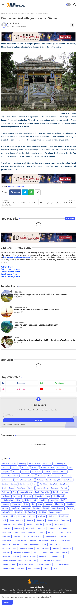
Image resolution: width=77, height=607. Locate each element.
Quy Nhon (63, 528)
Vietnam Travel (7, 267)
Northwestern (53, 520)
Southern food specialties (33, 536)
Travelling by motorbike (22, 552)
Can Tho (16, 472)
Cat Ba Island (36, 472)
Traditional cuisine (26, 548)
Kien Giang (70, 504)
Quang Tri (41, 528)
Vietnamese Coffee (8, 565)
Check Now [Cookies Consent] (45, 597)
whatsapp (59, 383)
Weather (37, 569)
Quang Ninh (30, 528)
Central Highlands (59, 472)
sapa (23, 532)
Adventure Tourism (9, 464)
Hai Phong (16, 496)
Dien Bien (43, 484)
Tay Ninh (32, 540)
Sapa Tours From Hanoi (10, 271)
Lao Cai (46, 508)
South (68, 532)
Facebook (17, 192)
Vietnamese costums (26, 565)
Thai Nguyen (66, 540)
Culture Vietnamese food (24, 480)
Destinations (24, 484)
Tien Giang (17, 544)
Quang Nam (6, 528)
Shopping (31, 532)
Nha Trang (41, 516)
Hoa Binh (43, 500)
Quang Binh (59, 524)
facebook (21, 383)
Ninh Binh (52, 516)
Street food (63, 536)
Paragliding (65, 520)
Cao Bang (25, 472)
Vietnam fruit (44, 556)
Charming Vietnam (27, 476)
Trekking (37, 552)
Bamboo (34, 468)
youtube (59, 389)
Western (46, 569)
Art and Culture (34, 464)
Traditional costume (9, 548)
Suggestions (6, 540)
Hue (33, 504)
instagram (21, 389)
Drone (11, 488)
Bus (70, 468)
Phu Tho (39, 524)
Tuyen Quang (48, 552)
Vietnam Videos (30, 560)
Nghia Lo (31, 516)
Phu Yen (48, 524)
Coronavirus (66, 476)
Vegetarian (6, 556)
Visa (29, 569)
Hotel (26, 504)
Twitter (25, 192)
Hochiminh (54, 500)
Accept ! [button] (7, 602)
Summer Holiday (20, 540)
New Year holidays (8, 516)
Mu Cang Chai (30, 512)
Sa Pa (16, 532)
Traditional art (54, 544)
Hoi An (63, 500)
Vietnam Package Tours (10, 276)
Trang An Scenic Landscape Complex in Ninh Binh (36, 325)
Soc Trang (51, 532)
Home (3, 13)
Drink (4, 488)
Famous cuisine (42, 488)
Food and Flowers (25, 492)
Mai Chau (70, 508)
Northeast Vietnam (16, 520)
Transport (56, 548)
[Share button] (38, 192)
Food (14, 492)
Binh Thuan (61, 468)
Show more (70, 219)
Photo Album (18, 524)
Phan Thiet (6, 524)
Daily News (68, 480)
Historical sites (7, 500)
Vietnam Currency (29, 556)
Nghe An (21, 516)
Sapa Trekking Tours (9, 274)
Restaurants (6, 532)
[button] (68, 4)
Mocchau (18, 512)
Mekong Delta (7, 512)
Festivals (64, 488)
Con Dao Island (53, 476)
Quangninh (52, 528)
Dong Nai (53, 484)
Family (30, 488)
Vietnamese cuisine (44, 565)
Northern (30, 520)
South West (6, 536)
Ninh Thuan (63, 516)
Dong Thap (64, 484)
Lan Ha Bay (26, 508)
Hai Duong (6, 496)
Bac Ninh (25, 468)
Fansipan (54, 488)
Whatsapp (31, 192)
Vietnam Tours (57, 556)
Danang (14, 484)
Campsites (5, 472)
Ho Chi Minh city (31, 500)
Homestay (5, 504)
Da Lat (48, 480)
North (4, 520)
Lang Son (36, 508)
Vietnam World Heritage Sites (50, 560)
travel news (6, 552)
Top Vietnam (34, 544)
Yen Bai (55, 569)
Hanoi (48, 496)
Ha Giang (64, 492)
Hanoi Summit (58, 496)
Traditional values (42, 548)
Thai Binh (54, 540)
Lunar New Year (57, 508)
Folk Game (6, 492)
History (18, 500)
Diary (34, 484)
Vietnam (16, 556)
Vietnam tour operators (10, 269)
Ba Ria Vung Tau (60, 464)
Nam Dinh (42, 512)
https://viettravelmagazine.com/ (17, 257)
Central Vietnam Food (10, 476)
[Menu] (3, 4)
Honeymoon (16, 504)
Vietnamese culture (62, 565)
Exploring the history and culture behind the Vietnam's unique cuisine (45, 340)
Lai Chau (5, 508)
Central (11, 186)
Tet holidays (43, 540)
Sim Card (41, 532)
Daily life (57, 480)
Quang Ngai (18, 528)
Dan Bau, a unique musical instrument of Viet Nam (36, 309)
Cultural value (7, 480)
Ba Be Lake (47, 464)
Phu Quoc (29, 524)
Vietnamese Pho (8, 569)
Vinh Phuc (20, 569)
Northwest (40, 520)
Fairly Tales (21, 488)
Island (40, 504)
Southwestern (50, 536)
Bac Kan (15, 468)
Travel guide (11, 13)
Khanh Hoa (59, 504)
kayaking (48, 504)
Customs (40, 480)
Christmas (41, 476)
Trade (44, 544)
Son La (60, 532)
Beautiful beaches (47, 468)
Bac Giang (5, 468)
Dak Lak (5, 484)
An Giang (22, 464)
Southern (17, 536)
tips (25, 544)
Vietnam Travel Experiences (12, 560)
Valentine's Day (61, 552)
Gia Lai (55, 492)
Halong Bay (38, 496)
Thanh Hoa (6, 544)
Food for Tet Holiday (42, 492)
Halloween (27, 496)
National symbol (55, 512)
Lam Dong (15, 508)
